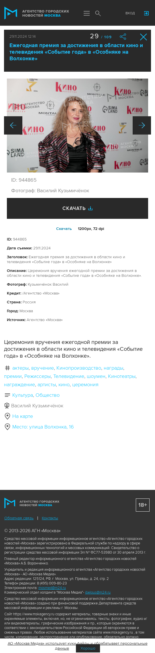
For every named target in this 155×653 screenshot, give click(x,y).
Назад (13, 125)
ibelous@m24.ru (98, 592)
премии (13, 376)
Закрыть (144, 37)
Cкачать (64, 228)
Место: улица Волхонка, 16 (43, 427)
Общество (48, 395)
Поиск (98, 13)
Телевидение (68, 376)
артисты (47, 384)
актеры (20, 368)
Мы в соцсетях (109, 13)
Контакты (50, 518)
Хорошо (88, 648)
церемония (85, 384)
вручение (42, 368)
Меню (86, 13)
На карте (22, 416)
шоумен (96, 376)
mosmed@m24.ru (52, 588)
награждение (19, 384)
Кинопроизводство (78, 368)
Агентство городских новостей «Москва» (37, 13)
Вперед (142, 125)
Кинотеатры (122, 376)
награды (113, 368)
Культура (22, 395)
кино (64, 384)
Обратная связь (19, 518)
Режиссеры (37, 376)
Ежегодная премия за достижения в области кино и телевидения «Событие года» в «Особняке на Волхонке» (76, 52)
